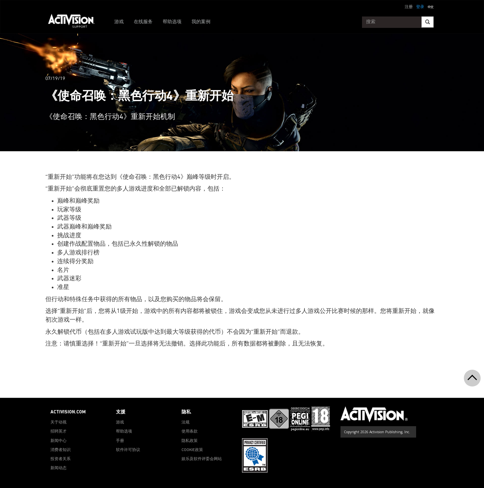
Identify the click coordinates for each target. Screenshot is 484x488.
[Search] (427, 22)
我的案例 (201, 22)
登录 (420, 7)
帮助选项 (172, 22)
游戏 (119, 22)
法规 (186, 422)
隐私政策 (190, 441)
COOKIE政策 (192, 450)
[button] (431, 6)
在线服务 (143, 22)
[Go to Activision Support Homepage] (74, 22)
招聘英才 (58, 432)
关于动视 (58, 422)
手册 (120, 441)
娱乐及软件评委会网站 (202, 459)
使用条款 (190, 432)
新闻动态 (58, 468)
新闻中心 (58, 441)
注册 (409, 7)
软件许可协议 (128, 450)
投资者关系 (60, 459)
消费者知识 (60, 450)
